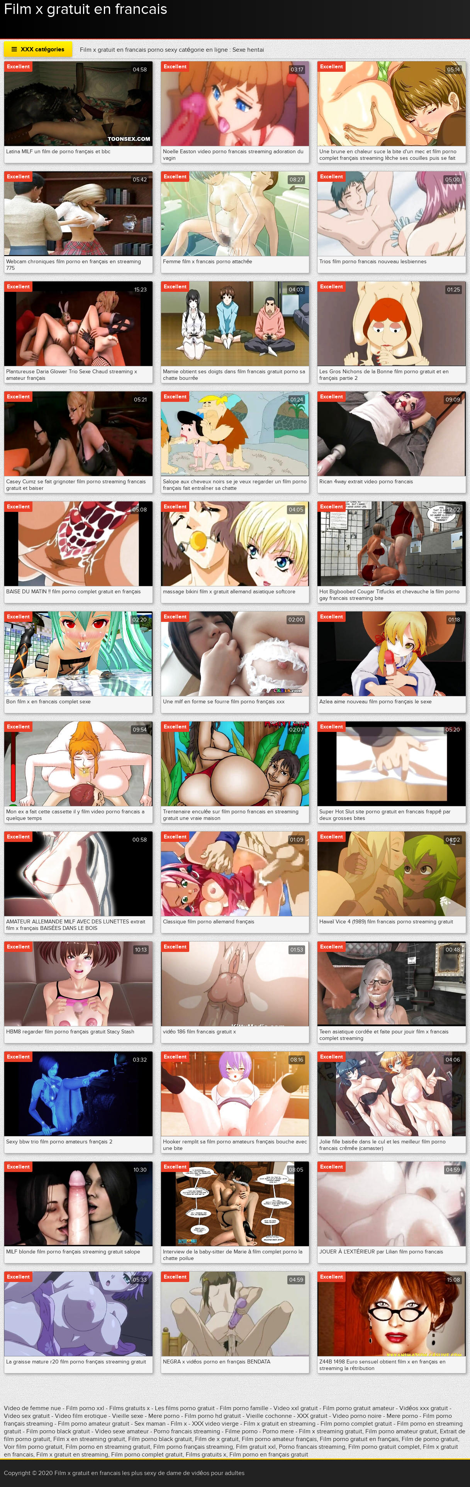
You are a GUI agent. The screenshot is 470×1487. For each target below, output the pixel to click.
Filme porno (241, 1431)
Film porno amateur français (279, 1439)
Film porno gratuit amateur (359, 1408)
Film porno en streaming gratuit (108, 1447)
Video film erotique (81, 1416)
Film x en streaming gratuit (89, 1439)
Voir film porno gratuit (33, 1447)
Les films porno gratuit (185, 1408)
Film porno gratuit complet (384, 1447)
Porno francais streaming (187, 1431)
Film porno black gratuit (58, 1431)
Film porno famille (244, 1408)
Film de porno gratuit (430, 1439)
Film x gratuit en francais (86, 9)
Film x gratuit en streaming (280, 1424)
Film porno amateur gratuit (93, 1424)
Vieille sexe (127, 1416)
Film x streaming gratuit (330, 1431)
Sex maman (150, 1424)
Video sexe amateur (122, 1431)
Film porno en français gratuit (268, 1454)
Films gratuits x (129, 1408)
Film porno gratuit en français (359, 1439)
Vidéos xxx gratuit (424, 1408)
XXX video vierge (215, 1424)
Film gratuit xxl (256, 1447)
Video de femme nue (32, 1408)
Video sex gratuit (27, 1416)
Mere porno (164, 1416)
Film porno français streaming (193, 1447)
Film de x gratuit (217, 1439)
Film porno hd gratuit (213, 1416)
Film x (179, 1424)
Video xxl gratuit (295, 1408)
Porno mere (278, 1431)
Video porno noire (357, 1416)
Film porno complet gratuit (356, 1424)
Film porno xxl (86, 1408)
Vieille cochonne (269, 1416)
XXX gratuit (312, 1416)
